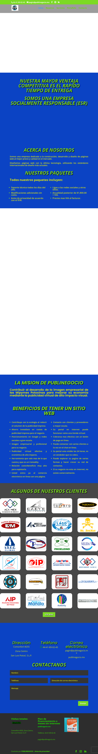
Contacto (83, 8)
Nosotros (50, 8)
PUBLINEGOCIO (27, 751)
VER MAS (49, 614)
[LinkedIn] (58, 2)
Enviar (83, 703)
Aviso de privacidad (42, 751)
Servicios (61, 8)
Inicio (40, 8)
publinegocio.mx (44, 726)
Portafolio (71, 8)
